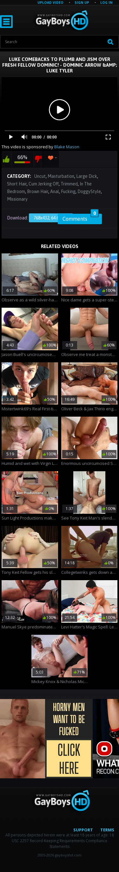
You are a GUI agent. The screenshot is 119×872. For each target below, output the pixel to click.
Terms (107, 830)
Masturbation (61, 176)
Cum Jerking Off (44, 183)
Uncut (40, 176)
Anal (54, 191)
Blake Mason (66, 147)
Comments (81, 218)
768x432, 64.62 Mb (51, 217)
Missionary (17, 199)
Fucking (68, 191)
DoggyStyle (89, 191)
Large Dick (86, 176)
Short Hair (17, 183)
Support (83, 830)
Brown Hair (37, 191)
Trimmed (69, 183)
